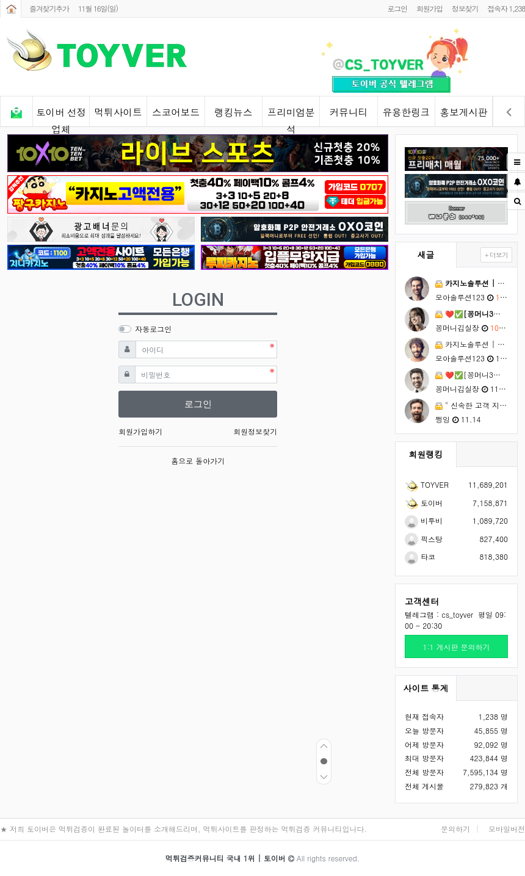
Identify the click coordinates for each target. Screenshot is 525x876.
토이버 (424, 503)
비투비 (424, 520)
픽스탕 (424, 539)
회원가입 (429, 8)
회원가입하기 (140, 431)
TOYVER (427, 484)
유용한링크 (406, 112)
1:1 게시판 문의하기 (456, 647)
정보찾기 (465, 8)
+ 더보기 (496, 254)
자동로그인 (153, 329)
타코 (420, 556)
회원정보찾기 (255, 431)
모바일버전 (506, 829)
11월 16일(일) (98, 8)
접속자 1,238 (506, 8)
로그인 (397, 8)
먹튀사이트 (118, 112)
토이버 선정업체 (61, 116)
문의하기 (455, 829)
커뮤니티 (349, 112)
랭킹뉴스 (233, 112)
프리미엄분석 (291, 116)
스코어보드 (176, 112)
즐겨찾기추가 (49, 8)
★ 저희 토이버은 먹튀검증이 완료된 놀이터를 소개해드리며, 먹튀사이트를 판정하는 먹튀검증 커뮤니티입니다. (183, 829)
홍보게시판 (464, 112)
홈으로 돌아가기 (198, 460)
